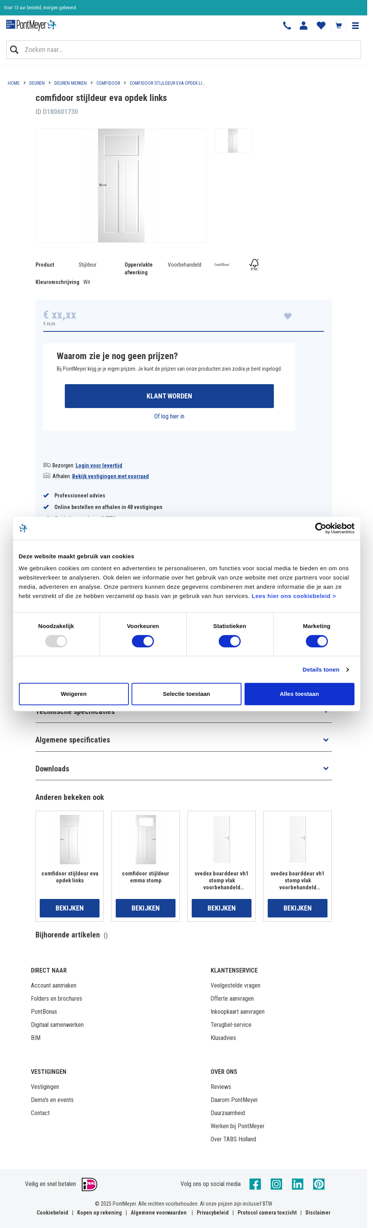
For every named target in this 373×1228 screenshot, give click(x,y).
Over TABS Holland (233, 1139)
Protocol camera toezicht (267, 1213)
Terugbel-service (231, 1024)
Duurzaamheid (228, 1113)
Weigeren (73, 693)
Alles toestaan (299, 693)
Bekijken (70, 908)
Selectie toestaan (186, 693)
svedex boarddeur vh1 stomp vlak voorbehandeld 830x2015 (297, 880)
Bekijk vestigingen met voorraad (110, 476)
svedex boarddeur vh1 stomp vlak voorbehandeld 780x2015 (221, 880)
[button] (355, 25)
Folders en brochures (56, 998)
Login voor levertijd (99, 465)
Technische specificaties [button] (75, 711)
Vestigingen (45, 1086)
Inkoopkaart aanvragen (238, 1011)
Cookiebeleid (52, 1213)
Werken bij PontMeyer (238, 1126)
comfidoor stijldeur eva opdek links (69, 877)
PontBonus (44, 1011)
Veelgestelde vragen (235, 985)
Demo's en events (52, 1100)
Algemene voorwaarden (159, 1213)
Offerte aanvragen (232, 998)
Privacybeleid (213, 1213)
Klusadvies (223, 1038)
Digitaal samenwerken (57, 1024)
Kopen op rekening (99, 1213)
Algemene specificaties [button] (72, 739)
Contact (40, 1113)
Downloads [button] (52, 768)
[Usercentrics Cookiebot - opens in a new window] (320, 528)
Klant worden (169, 396)
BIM (36, 1038)
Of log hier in (169, 416)
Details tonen (321, 669)
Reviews (221, 1086)
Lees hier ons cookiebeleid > (293, 596)
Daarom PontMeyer (234, 1100)
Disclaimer (318, 1213)
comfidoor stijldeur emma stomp (145, 877)
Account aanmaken (53, 985)
